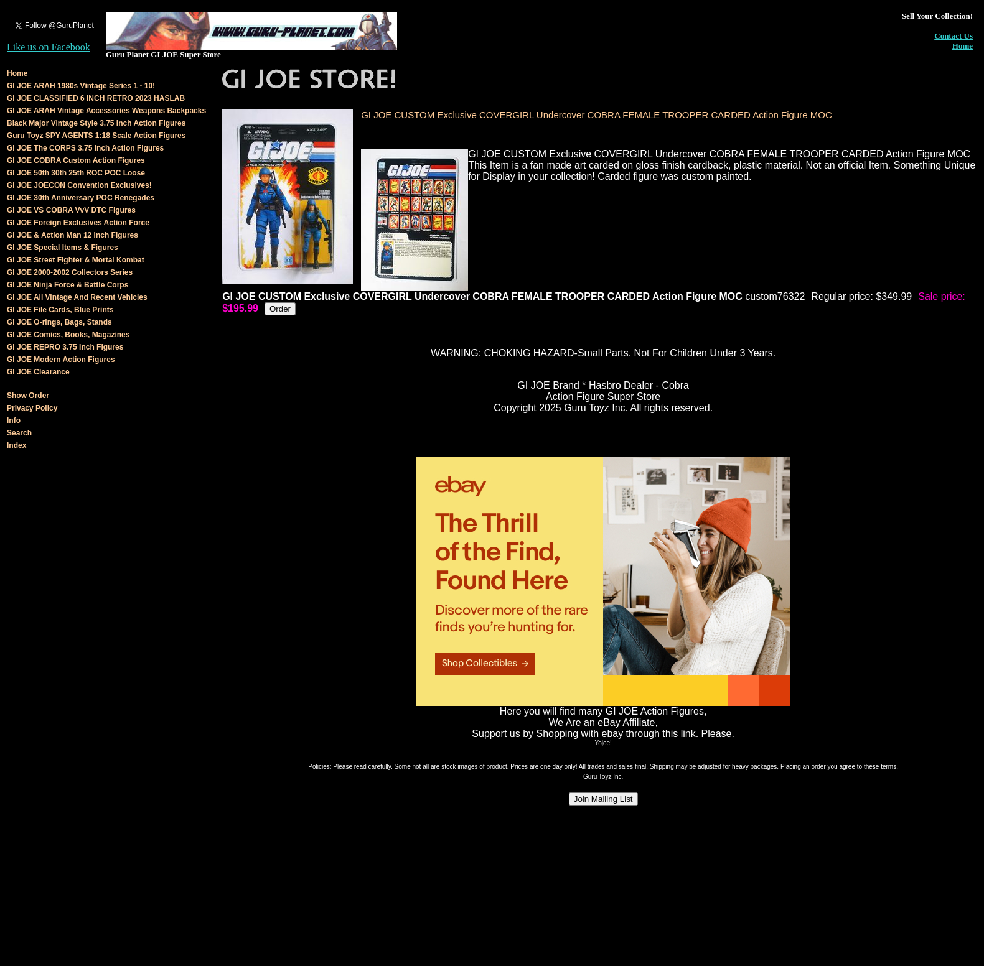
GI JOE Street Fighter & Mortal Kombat (75, 260)
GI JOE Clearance (38, 372)
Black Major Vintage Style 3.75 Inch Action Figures (96, 123)
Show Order (28, 395)
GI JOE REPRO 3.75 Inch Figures (65, 347)
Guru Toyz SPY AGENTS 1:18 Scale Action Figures (96, 135)
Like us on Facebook (48, 47)
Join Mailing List (603, 799)
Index (16, 445)
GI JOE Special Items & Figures (62, 247)
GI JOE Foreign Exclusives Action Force (78, 222)
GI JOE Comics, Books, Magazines (68, 334)
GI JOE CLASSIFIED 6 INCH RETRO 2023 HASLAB (96, 98)
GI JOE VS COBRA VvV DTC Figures (71, 210)
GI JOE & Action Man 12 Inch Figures (72, 235)
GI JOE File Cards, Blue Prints (60, 309)
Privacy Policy (32, 408)
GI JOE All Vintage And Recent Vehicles (77, 297)
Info (14, 420)
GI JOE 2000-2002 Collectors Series (70, 272)
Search (19, 433)
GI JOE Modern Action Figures (61, 359)
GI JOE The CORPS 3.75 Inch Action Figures (85, 148)
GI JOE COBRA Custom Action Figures (76, 160)
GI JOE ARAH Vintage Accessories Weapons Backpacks (106, 110)
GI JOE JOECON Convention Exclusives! (79, 185)
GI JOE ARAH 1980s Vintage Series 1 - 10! (81, 85)
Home (962, 45)
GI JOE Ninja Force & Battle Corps (67, 285)
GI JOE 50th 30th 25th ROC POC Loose (76, 173)
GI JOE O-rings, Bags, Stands (59, 322)
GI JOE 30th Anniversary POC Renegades (80, 197)
